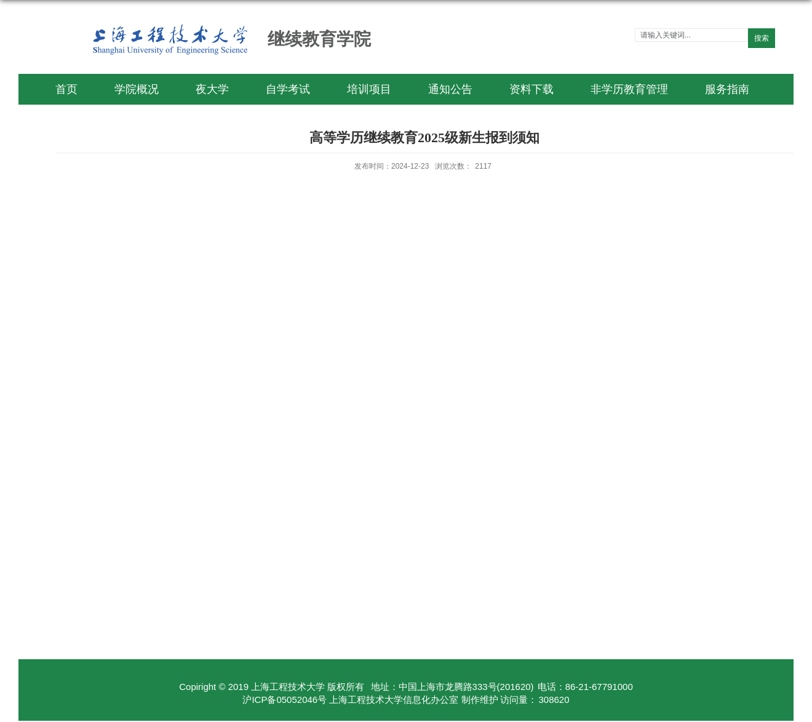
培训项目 (369, 89)
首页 (66, 89)
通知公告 (450, 89)
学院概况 (136, 89)
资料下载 (531, 89)
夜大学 (212, 89)
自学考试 (288, 89)
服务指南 (727, 89)
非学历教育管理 (629, 89)
